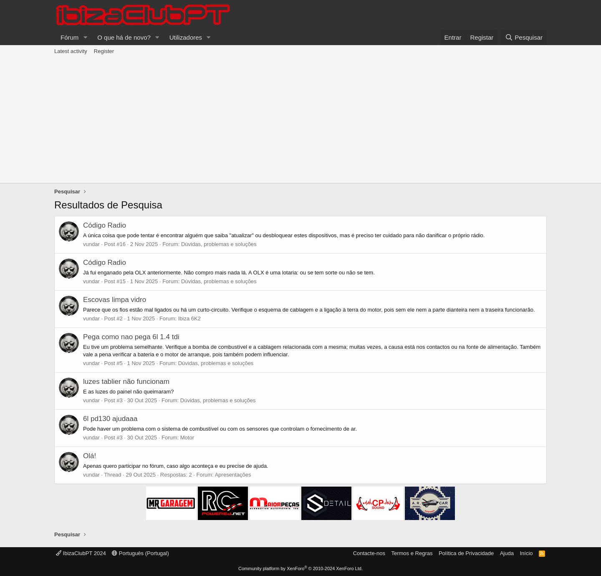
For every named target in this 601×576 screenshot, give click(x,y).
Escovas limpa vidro (114, 300)
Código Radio (104, 225)
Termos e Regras (411, 553)
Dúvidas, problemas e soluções (219, 244)
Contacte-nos (369, 553)
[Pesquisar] (524, 37)
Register (104, 51)
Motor (187, 437)
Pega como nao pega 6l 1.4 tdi (131, 337)
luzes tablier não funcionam (126, 382)
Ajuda (507, 553)
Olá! (89, 456)
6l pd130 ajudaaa (110, 419)
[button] (85, 37)
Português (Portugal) (140, 553)
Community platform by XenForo (300, 568)
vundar (91, 244)
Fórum (69, 37)
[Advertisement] (300, 120)
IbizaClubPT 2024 (81, 553)
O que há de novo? (124, 37)
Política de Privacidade (466, 553)
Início (526, 553)
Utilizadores (185, 37)
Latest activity (70, 51)
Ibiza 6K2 (189, 318)
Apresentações (233, 475)
